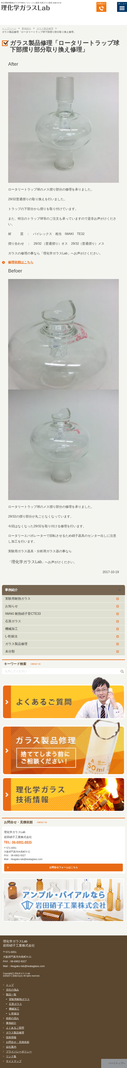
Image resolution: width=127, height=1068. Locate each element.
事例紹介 (11, 590)
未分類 (10, 651)
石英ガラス (13, 621)
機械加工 (11, 628)
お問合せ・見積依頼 (17, 1042)
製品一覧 (11, 994)
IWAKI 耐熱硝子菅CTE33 (23, 613)
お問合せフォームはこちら (63, 867)
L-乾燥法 (11, 636)
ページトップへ (117, 1063)
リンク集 (11, 1056)
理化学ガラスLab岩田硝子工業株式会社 (16, 974)
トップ (10, 984)
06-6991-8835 (22, 842)
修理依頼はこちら (20, 262)
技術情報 (11, 1037)
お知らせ (11, 606)
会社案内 (11, 1046)
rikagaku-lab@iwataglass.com (27, 859)
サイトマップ (13, 1061)
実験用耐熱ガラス (18, 598)
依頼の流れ (12, 1018)
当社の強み (12, 989)
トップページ (9, 28)
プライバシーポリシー (19, 1051)
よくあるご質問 (15, 1027)
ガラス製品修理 (16, 644)
